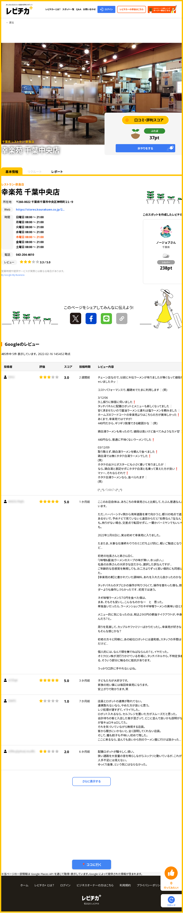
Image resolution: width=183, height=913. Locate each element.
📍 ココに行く (91, 865)
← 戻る (10, 22)
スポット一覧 (68, 9)
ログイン (109, 9)
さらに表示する (91, 782)
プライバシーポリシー (150, 886)
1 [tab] (74, 30)
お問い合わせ (89, 9)
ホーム (24, 886)
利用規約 (125, 886)
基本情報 (12, 172)
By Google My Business (12, 274)
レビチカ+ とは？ (53, 9)
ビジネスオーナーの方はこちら (95, 886)
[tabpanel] (91, 93)
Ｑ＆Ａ (78, 9)
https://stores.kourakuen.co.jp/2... (40, 209)
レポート (58, 172)
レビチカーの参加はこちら (131, 9)
